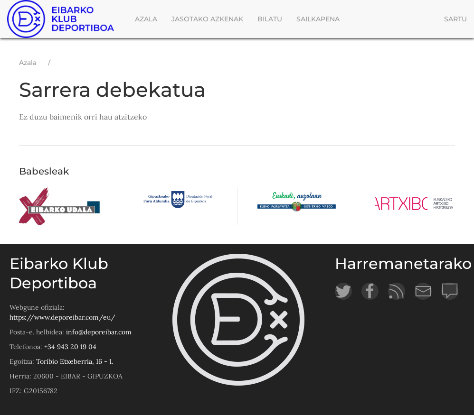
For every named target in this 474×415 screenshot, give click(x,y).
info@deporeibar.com (99, 332)
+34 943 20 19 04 (70, 346)
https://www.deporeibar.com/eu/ (62, 317)
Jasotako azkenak (207, 19)
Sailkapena (318, 19)
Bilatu (269, 19)
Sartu (455, 19)
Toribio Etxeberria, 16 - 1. (74, 361)
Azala (146, 19)
